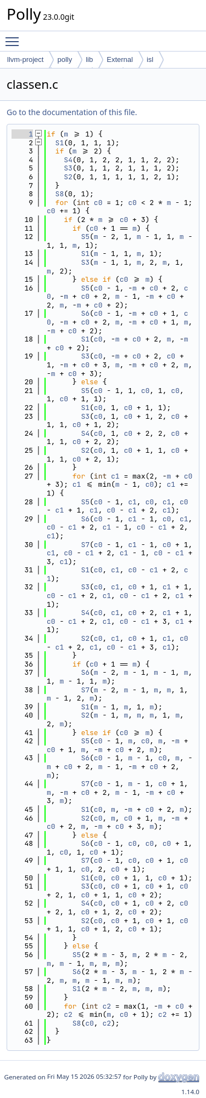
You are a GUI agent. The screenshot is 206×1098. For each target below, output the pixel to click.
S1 (59, 142)
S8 (59, 193)
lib (89, 59)
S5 (85, 236)
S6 (85, 313)
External (120, 59)
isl (150, 59)
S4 (68, 159)
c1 (115, 476)
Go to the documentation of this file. (72, 112)
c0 (98, 202)
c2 (106, 1006)
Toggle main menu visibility (14, 36)
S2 (68, 176)
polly (64, 59)
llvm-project (25, 59)
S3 (68, 168)
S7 (85, 544)
